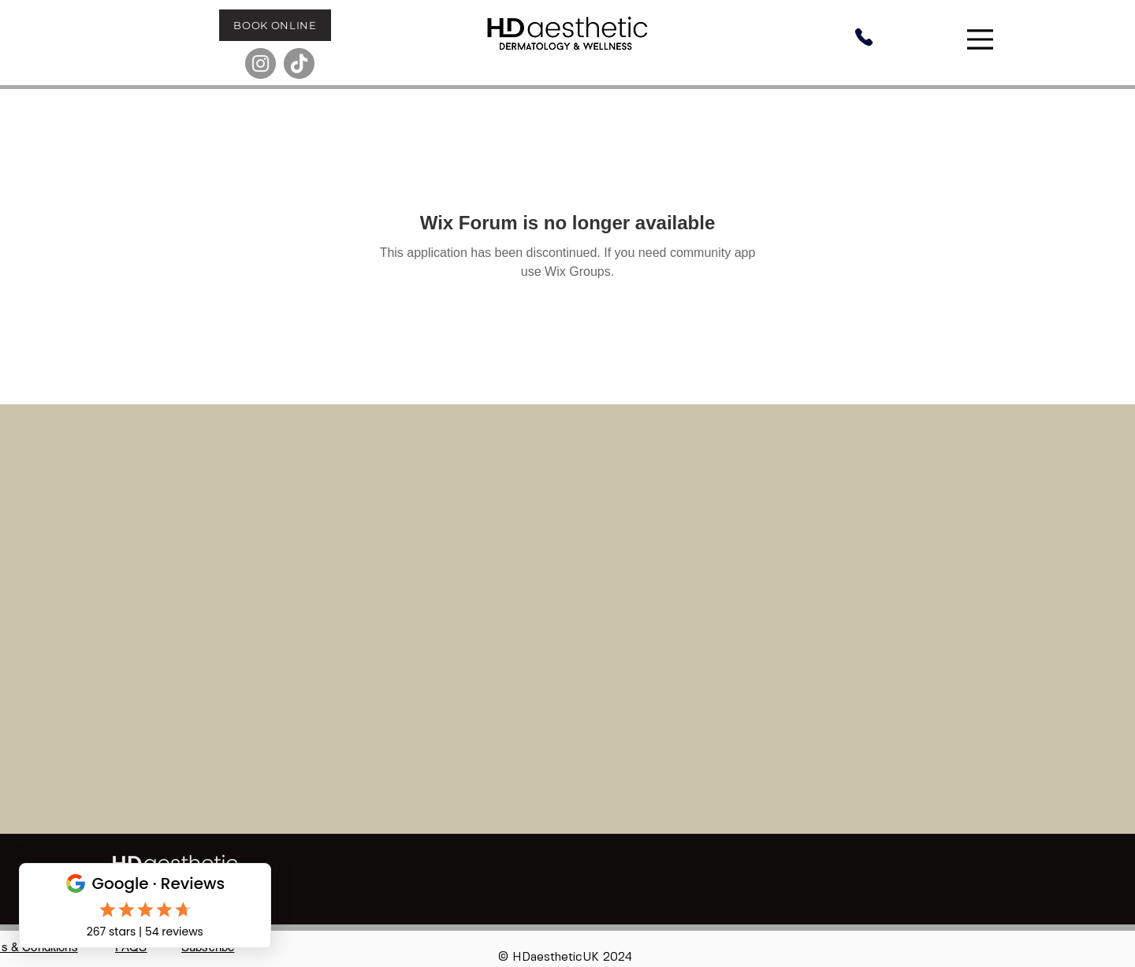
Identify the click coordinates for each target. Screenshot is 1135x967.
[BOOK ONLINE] (275, 25)
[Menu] (982, 39)
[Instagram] (260, 63)
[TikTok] (299, 63)
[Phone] (863, 37)
